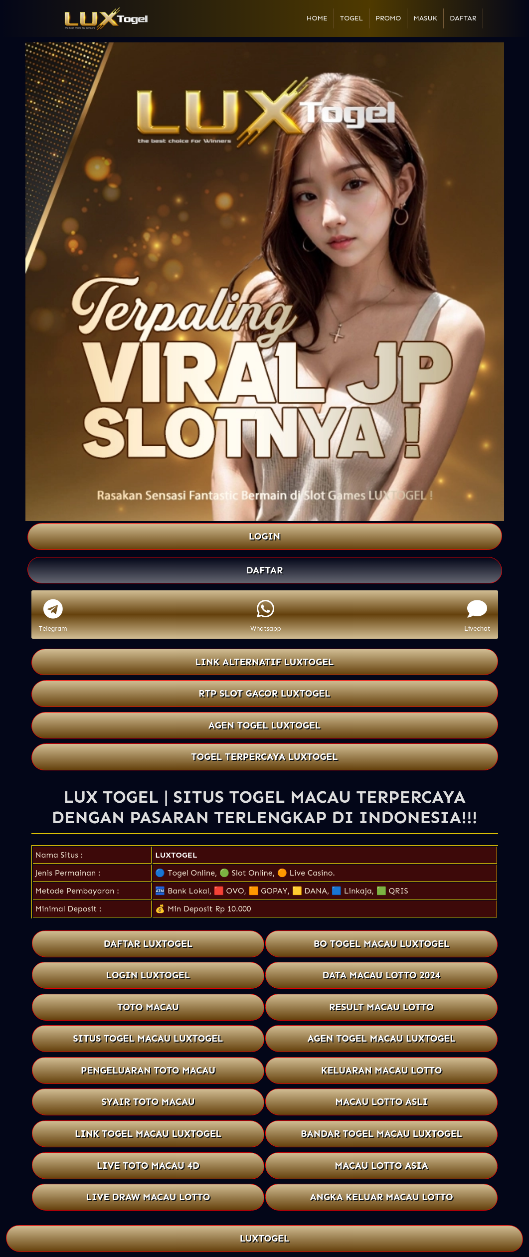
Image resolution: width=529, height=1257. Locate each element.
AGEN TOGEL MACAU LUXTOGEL (381, 1038)
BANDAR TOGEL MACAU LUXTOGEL (381, 1133)
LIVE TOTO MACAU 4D (148, 1165)
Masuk (425, 18)
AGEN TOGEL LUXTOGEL (264, 725)
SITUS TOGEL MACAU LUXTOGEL (147, 1038)
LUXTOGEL (176, 855)
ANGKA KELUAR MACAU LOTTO (381, 1197)
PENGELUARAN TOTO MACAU (147, 1070)
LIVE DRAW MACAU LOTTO (147, 1197)
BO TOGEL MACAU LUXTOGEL (381, 943)
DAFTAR (264, 570)
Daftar (463, 18)
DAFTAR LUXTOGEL (148, 943)
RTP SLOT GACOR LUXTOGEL (264, 693)
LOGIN (264, 536)
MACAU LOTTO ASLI (381, 1102)
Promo (388, 18)
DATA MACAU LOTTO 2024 (381, 975)
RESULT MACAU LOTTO (381, 1007)
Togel (351, 18)
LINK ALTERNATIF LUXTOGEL (264, 662)
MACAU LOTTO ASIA (381, 1165)
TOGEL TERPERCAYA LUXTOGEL (264, 756)
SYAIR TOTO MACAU (148, 1102)
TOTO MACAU (147, 1007)
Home (317, 18)
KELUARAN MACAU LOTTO (381, 1070)
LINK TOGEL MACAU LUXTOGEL (148, 1133)
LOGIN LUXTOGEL (147, 975)
